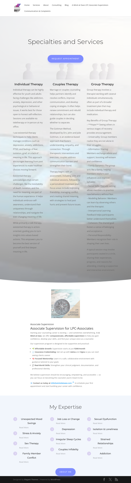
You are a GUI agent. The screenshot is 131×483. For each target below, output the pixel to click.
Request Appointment (65, 58)
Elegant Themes (31, 479)
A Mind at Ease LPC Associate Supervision (90, 5)
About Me (65, 472)
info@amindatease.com (62, 383)
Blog (67, 5)
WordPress (55, 479)
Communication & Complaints (37, 11)
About (46, 5)
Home (27, 5)
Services (36, 5)
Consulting (56, 5)
